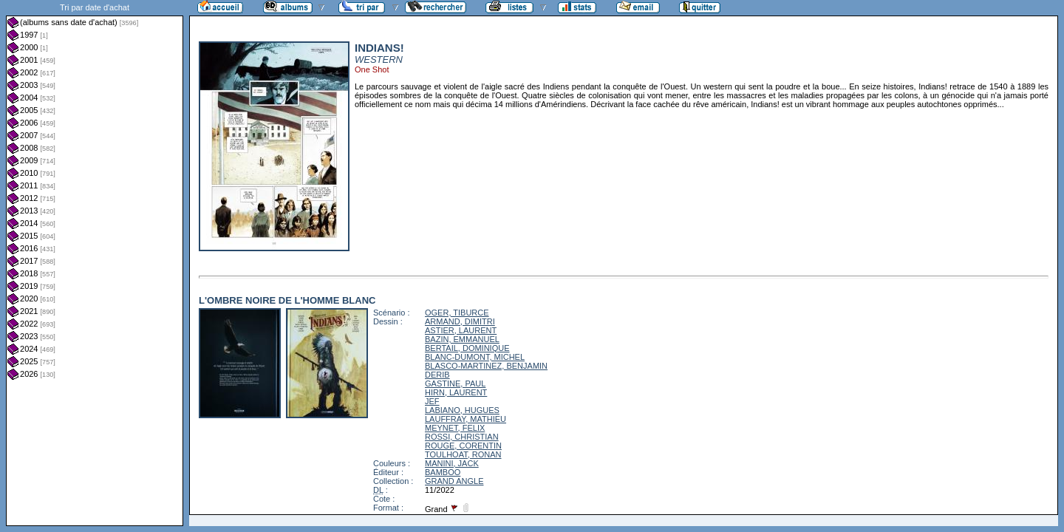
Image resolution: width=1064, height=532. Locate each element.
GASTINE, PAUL (455, 383)
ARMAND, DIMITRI (460, 321)
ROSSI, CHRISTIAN (462, 436)
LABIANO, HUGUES (462, 410)
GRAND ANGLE (454, 481)
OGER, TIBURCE (457, 312)
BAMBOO (442, 472)
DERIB (437, 374)
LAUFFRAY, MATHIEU (465, 419)
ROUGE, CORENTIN (463, 445)
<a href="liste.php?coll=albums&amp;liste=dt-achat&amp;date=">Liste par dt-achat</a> (94, 263)
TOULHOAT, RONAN (463, 454)
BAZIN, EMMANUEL (462, 339)
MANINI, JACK (452, 463)
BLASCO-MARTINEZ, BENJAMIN (486, 365)
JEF (432, 401)
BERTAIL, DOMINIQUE (467, 348)
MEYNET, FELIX (455, 427)
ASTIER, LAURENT (461, 330)
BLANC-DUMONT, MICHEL (475, 356)
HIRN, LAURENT (456, 392)
